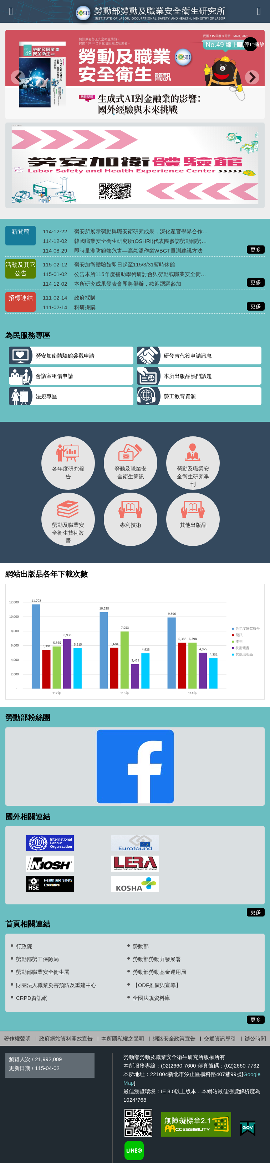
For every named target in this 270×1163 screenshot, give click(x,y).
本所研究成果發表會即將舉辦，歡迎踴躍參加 (127, 284)
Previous (18, 78)
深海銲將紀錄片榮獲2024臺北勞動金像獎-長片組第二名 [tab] (146, 114)
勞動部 (141, 946)
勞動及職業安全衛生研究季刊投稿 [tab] (157, 114)
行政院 (24, 946)
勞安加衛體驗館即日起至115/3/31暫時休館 (124, 264)
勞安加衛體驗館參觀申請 (65, 356)
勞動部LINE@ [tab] (168, 114)
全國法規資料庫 (151, 998)
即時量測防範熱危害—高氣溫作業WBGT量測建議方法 (138, 251)
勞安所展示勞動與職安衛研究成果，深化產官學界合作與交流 (146, 231)
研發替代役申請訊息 (188, 356)
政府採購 (85, 298)
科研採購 (85, 307)
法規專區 (46, 396)
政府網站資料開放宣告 (66, 1038)
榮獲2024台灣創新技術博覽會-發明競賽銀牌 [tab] (104, 114)
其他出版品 (193, 512)
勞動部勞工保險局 (37, 959)
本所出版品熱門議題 (188, 376)
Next (252, 78)
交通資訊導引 (220, 1038)
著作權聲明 (17, 1038)
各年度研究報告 (68, 459)
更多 (257, 249)
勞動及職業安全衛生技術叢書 (68, 519)
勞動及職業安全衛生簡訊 (130, 459)
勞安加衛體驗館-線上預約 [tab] (136, 114)
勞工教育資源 (180, 396)
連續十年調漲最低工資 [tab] (125, 114)
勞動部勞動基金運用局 (159, 972)
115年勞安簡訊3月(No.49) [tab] (114, 114)
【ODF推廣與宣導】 (157, 985)
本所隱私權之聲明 (122, 1038)
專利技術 (130, 512)
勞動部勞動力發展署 (157, 959)
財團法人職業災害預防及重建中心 (56, 985)
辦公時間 (255, 1038)
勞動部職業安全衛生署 (43, 972)
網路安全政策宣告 (174, 1038)
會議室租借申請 (54, 376)
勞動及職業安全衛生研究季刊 (193, 463)
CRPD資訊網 (31, 998)
